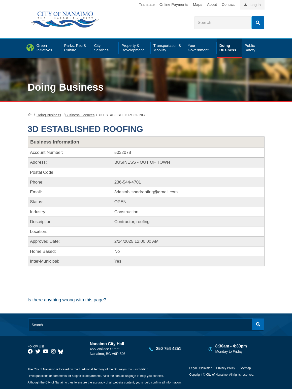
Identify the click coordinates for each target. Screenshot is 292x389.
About (212, 4)
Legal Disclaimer (200, 368)
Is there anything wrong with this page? (67, 299)
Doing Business (66, 87)
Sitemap (245, 368)
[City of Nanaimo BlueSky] (62, 351)
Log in (255, 5)
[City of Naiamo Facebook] (30, 351)
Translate (147, 4)
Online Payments (173, 4)
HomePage (29, 114)
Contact (228, 4)
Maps (197, 4)
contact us (121, 376)
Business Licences (79, 115)
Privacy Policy (225, 368)
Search (257, 22)
